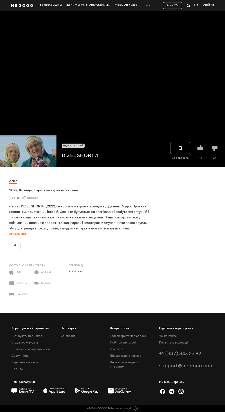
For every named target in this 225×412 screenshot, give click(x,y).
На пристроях (119, 328)
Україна (71, 190)
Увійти (208, 5)
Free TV (173, 5)
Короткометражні (48, 190)
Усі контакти (168, 336)
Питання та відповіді (173, 343)
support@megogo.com (186, 365)
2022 (13, 190)
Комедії (25, 190)
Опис (13, 181)
